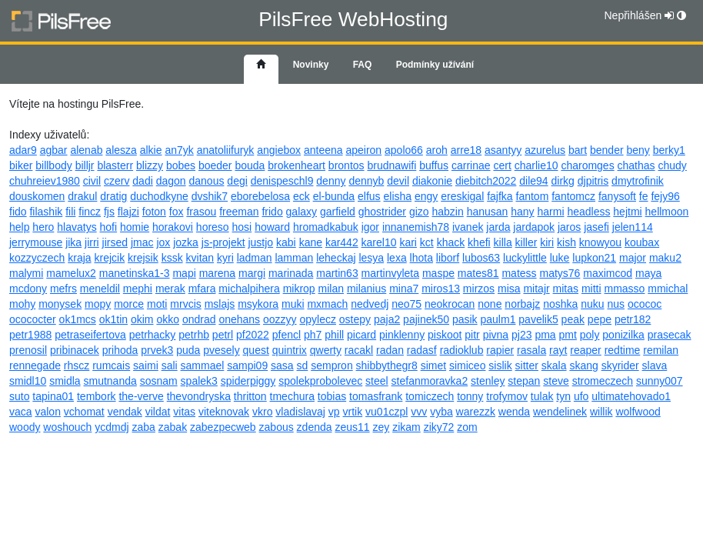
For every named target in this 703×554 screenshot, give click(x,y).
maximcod (607, 273)
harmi (550, 211)
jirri (92, 242)
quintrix (289, 350)
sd (302, 365)
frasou (201, 211)
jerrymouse (35, 242)
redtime (623, 350)
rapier (500, 350)
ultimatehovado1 (631, 396)
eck (301, 196)
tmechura (292, 396)
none (489, 304)
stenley (488, 381)
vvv (419, 411)
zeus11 (352, 427)
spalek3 (199, 381)
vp (334, 411)
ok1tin (113, 319)
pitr (472, 335)
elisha (398, 196)
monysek (60, 304)
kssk (172, 258)
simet (433, 365)
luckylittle (525, 258)
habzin (447, 211)
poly (590, 335)
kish (566, 242)
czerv (116, 181)
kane (310, 242)
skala (554, 365)
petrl (222, 335)
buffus (433, 165)
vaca (20, 411)
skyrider (620, 365)
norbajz (522, 304)
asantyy (503, 150)
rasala (531, 350)
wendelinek (560, 411)
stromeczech (602, 381)
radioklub (462, 350)
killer (526, 242)
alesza (120, 150)
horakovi (172, 227)
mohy (22, 304)
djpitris (593, 181)
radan (390, 350)
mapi (183, 273)
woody (24, 427)
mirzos (479, 288)
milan (331, 288)
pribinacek (74, 350)
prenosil (28, 350)
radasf (422, 350)
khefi (479, 242)
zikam (406, 427)
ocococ (644, 304)
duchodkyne (159, 196)
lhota (421, 258)
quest (256, 350)
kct (427, 242)
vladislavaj (300, 411)
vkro (262, 411)
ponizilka (623, 335)
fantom (532, 196)
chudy (672, 165)
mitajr (536, 288)
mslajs (220, 304)
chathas (636, 165)
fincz (89, 211)
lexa (397, 258)
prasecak (669, 335)
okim (142, 319)
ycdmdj (111, 427)
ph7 (313, 335)
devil (398, 181)
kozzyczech (37, 258)
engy (426, 196)
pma (545, 335)
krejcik (110, 258)
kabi (286, 242)
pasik (465, 319)
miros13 (440, 288)
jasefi (596, 227)
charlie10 (536, 165)
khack (451, 242)
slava (655, 365)
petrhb (193, 335)
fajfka (499, 196)
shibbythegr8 (387, 365)
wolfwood (637, 411)
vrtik (353, 411)
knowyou (600, 242)
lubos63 (481, 258)
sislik (499, 365)
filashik (45, 211)
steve (555, 381)
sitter (526, 365)
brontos (346, 165)
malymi (26, 273)
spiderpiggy (248, 381)
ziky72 (439, 427)
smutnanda (110, 381)
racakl (359, 350)
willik (601, 411)
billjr (85, 165)
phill (334, 335)
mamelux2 (71, 273)
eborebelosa (260, 196)
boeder (215, 165)
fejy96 (665, 196)
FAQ (362, 64)
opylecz (317, 319)
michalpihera (248, 288)
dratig (113, 196)
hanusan (487, 211)
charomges (587, 165)
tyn (563, 396)
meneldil (100, 288)
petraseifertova (90, 335)
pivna (495, 335)
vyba (441, 411)
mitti (591, 288)
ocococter (32, 319)
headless (588, 211)
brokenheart (296, 165)
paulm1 (498, 319)
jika (73, 242)
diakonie (432, 181)
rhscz (76, 365)
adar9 (23, 150)
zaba (143, 427)
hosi (242, 227)
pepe (599, 319)
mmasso (624, 288)
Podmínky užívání (435, 64)
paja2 (387, 319)
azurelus (545, 150)
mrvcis (185, 304)
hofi (109, 227)
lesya (371, 258)
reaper (585, 350)
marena (217, 273)
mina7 (403, 288)
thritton (250, 396)
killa (503, 242)
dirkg (563, 181)
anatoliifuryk (226, 150)
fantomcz (573, 196)
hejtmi (627, 211)
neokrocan (450, 304)
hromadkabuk (325, 227)
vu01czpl (386, 411)
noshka (560, 304)
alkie (151, 150)
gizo (419, 211)
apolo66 (404, 150)
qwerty (326, 350)
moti (157, 304)
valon (47, 411)
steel (376, 381)
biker (20, 165)
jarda (498, 227)
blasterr (115, 165)
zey (380, 427)
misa (509, 288)
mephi (137, 288)
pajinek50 (426, 319)
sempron (331, 365)
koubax (642, 242)
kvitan (200, 258)
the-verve (140, 396)
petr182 (633, 319)
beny (638, 150)
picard (361, 335)
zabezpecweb (223, 427)
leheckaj (335, 258)
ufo (581, 396)
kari (408, 242)
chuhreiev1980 (44, 181)
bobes (180, 165)
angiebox (279, 150)
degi (237, 181)
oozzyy (280, 319)
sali (170, 365)
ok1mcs (77, 319)
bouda (250, 165)
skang (583, 365)
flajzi (128, 211)
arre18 (466, 150)
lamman (294, 258)
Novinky (311, 64)
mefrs (63, 288)
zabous (276, 427)
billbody (53, 165)
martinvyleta (390, 273)
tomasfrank (375, 396)
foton (154, 211)
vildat (158, 411)
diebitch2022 (485, 181)
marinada (290, 273)
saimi (145, 365)
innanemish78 (415, 227)
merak (170, 288)
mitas (565, 288)
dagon (171, 181)
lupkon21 (594, 258)
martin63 (337, 273)
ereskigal (462, 196)
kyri (225, 258)
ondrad (199, 319)
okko (167, 319)
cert (502, 165)
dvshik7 (210, 196)
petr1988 (30, 335)
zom (467, 427)
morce (129, 304)
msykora (258, 304)
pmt (568, 335)
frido (272, 211)
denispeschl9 (282, 181)
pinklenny (402, 335)
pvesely (221, 350)
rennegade (35, 365)
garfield (337, 211)
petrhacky (152, 335)
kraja (79, 258)
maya (648, 273)
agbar (54, 150)
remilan (660, 350)
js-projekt (223, 242)
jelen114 (632, 227)
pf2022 (252, 335)
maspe (438, 273)
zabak (172, 427)
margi (251, 273)
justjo (260, 242)
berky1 (669, 150)
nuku (592, 304)
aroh (437, 150)
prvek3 (157, 350)
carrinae (471, 165)
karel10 (379, 242)
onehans (239, 319)
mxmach (327, 304)
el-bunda (334, 196)
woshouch (67, 427)
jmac (142, 242)
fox (176, 211)
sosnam (159, 381)
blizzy (149, 165)
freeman (238, 211)
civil (92, 181)
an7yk (179, 150)
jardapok (534, 227)
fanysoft (617, 196)
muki (293, 304)
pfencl (286, 335)
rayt (558, 350)
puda (188, 350)
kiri (547, 242)
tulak (542, 396)
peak (573, 319)
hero (43, 227)
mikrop (299, 288)
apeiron (363, 150)
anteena (323, 150)
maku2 (665, 258)
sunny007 (659, 381)
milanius (366, 288)
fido (18, 211)
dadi (142, 181)
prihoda (120, 350)
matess (518, 273)
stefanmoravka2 (429, 381)
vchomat (84, 411)
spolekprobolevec (320, 381)
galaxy (301, 211)
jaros (569, 227)
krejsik (143, 258)
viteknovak (223, 411)
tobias (332, 396)
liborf (447, 258)
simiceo (467, 365)
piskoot (444, 335)
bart (577, 150)
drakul (82, 196)
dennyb (366, 181)
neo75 (406, 304)
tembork (96, 396)
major (632, 258)
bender (607, 150)
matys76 (559, 273)
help (19, 227)
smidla (64, 381)
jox (163, 242)
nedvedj (369, 304)
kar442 (341, 242)
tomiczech (429, 396)
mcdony (28, 288)
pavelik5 (538, 319)
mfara (202, 288)
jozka (185, 242)
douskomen (37, 196)
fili (70, 211)
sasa (282, 365)
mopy (98, 304)
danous (207, 181)
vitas (184, 411)
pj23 (521, 335)
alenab (86, 150)
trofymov (507, 396)
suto (19, 396)
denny (330, 181)
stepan (524, 381)
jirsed (115, 242)
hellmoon (667, 211)
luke (560, 258)
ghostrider (382, 211)
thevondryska (199, 396)
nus (616, 304)
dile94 (533, 181)
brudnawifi (391, 165)
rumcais (111, 365)
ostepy (355, 319)
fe (643, 196)
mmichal (668, 288)
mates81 (478, 273)
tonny (470, 396)
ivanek (467, 227)
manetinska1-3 (134, 273)
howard (272, 227)
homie (134, 227)
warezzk (475, 411)
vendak (125, 411)
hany (522, 211)
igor (370, 227)
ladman (254, 258)
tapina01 (53, 396)
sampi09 (247, 365)
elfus (369, 196)
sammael (203, 365)
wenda (514, 411)
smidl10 (27, 381)
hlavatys (76, 227)
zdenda (314, 427)
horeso (212, 227)
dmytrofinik (637, 181)
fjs (109, 211)
